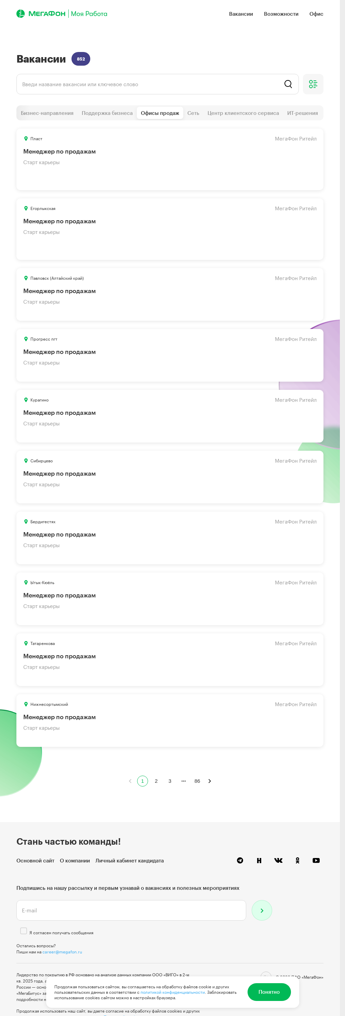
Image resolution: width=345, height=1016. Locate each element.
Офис (316, 14)
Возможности (281, 14)
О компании (75, 860)
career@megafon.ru (62, 951)
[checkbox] (23, 930)
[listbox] (157, 84)
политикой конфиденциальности (173, 992)
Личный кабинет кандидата (129, 860)
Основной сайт (35, 860)
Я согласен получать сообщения (61, 932)
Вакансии (241, 14)
